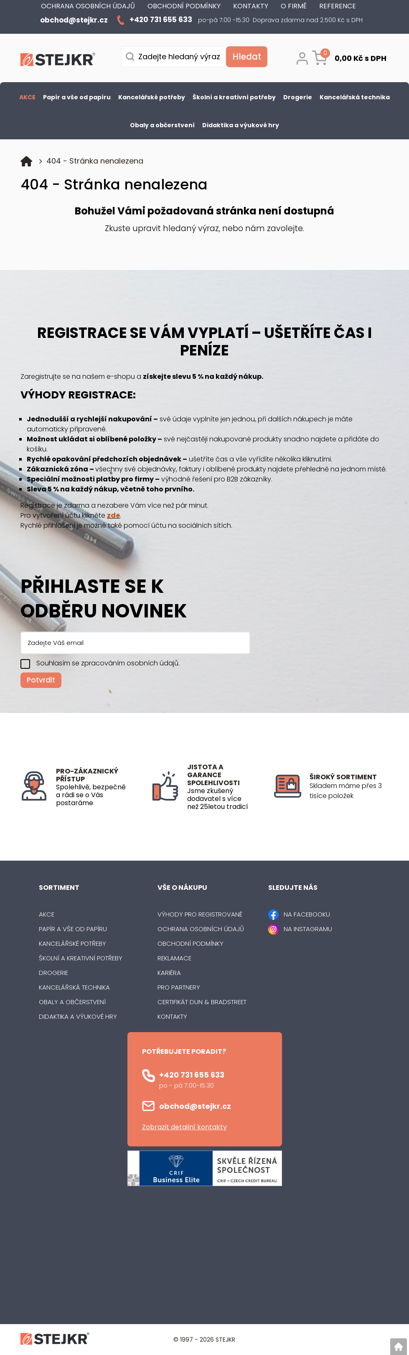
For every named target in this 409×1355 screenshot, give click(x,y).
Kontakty (172, 1016)
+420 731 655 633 (191, 1075)
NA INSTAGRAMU (308, 928)
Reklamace (174, 958)
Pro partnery (179, 987)
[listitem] (349, 791)
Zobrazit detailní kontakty (184, 1127)
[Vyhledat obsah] (246, 56)
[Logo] (58, 61)
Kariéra (169, 972)
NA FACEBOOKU (307, 914)
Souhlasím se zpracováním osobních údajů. (108, 663)
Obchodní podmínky (191, 943)
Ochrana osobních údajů (201, 928)
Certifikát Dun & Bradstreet (202, 1001)
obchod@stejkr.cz (195, 1106)
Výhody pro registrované (200, 914)
